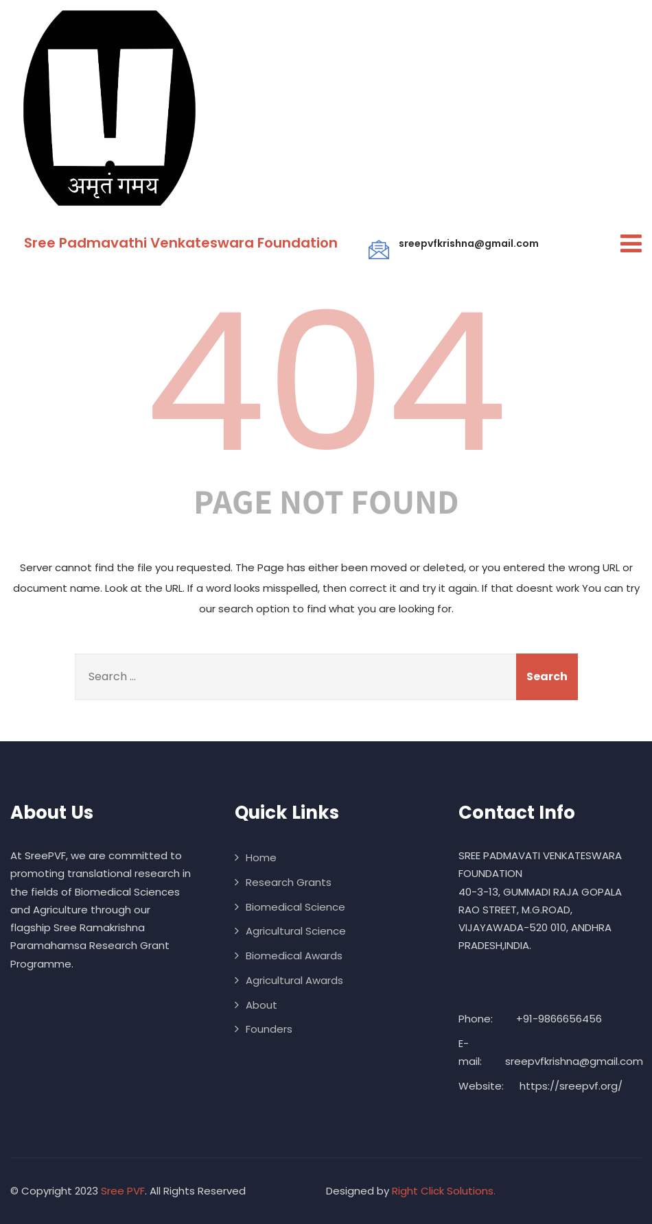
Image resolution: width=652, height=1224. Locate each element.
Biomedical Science (295, 907)
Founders (269, 1029)
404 (326, 382)
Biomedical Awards (294, 955)
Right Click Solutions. (444, 1191)
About (261, 1005)
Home (261, 857)
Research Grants (288, 882)
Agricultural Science (296, 931)
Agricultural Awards (294, 980)
